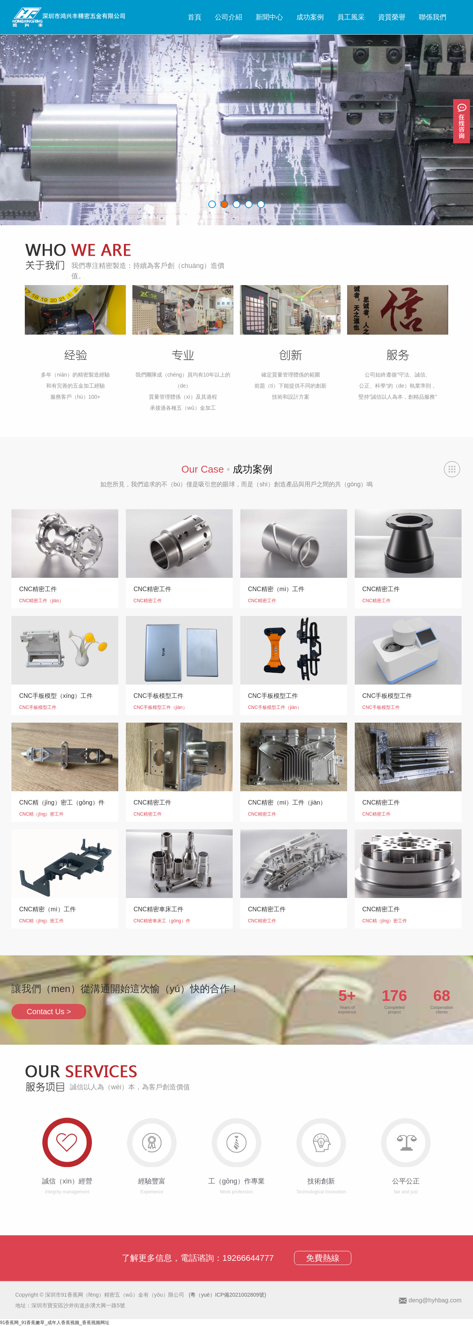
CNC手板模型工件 (37, 707)
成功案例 (310, 17)
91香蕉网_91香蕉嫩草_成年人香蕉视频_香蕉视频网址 (54, 1322)
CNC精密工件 (148, 600)
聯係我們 (432, 17)
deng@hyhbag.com (435, 1300)
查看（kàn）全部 (452, 469)
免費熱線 (322, 1258)
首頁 (194, 17)
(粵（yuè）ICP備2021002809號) (227, 1295)
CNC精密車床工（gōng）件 (162, 921)
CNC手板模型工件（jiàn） (160, 707)
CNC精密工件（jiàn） (41, 600)
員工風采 (351, 17)
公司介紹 (228, 17)
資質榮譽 (391, 17)
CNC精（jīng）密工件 (41, 814)
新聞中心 (269, 17)
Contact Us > (49, 1011)
